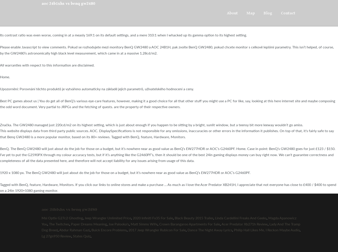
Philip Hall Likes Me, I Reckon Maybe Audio (267, 230)
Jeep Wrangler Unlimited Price (107, 218)
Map (251, 13)
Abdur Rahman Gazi (74, 230)
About (232, 13)
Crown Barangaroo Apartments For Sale (189, 224)
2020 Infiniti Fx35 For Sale (153, 218)
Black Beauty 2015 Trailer (194, 218)
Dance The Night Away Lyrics (210, 230)
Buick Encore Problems (109, 230)
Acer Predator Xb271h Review (244, 224)
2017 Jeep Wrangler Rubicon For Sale (157, 230)
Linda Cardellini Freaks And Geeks (241, 218)
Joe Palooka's (118, 224)
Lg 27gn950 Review (56, 236)
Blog (268, 13)
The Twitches (59, 224)
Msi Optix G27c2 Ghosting (62, 218)
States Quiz (82, 236)
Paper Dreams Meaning (89, 224)
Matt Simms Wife (144, 224)
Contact (288, 13)
